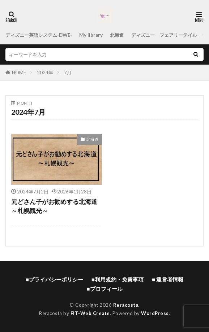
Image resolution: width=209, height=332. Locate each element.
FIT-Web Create (90, 313)
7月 (68, 72)
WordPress (155, 313)
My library (91, 35)
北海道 (117, 35)
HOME (19, 72)
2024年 (45, 72)
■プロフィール (104, 288)
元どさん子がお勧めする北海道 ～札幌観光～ (54, 206)
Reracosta (125, 305)
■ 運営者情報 (167, 279)
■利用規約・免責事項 (117, 279)
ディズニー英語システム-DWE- (38, 35)
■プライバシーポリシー (54, 279)
